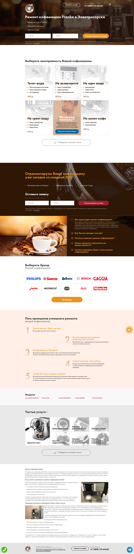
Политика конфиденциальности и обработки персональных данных (50, 550)
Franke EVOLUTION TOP (32, 398)
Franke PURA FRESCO (65, 398)
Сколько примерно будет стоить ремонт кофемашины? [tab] (94, 251)
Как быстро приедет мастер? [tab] (89, 233)
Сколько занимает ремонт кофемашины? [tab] (95, 238)
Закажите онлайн (71, 5)
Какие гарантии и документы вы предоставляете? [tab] (90, 244)
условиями (37, 43)
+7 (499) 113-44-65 (93, 5)
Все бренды (67, 300)
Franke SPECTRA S (97, 398)
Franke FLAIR (45, 398)
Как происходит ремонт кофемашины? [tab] (93, 219)
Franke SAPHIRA (79, 398)
